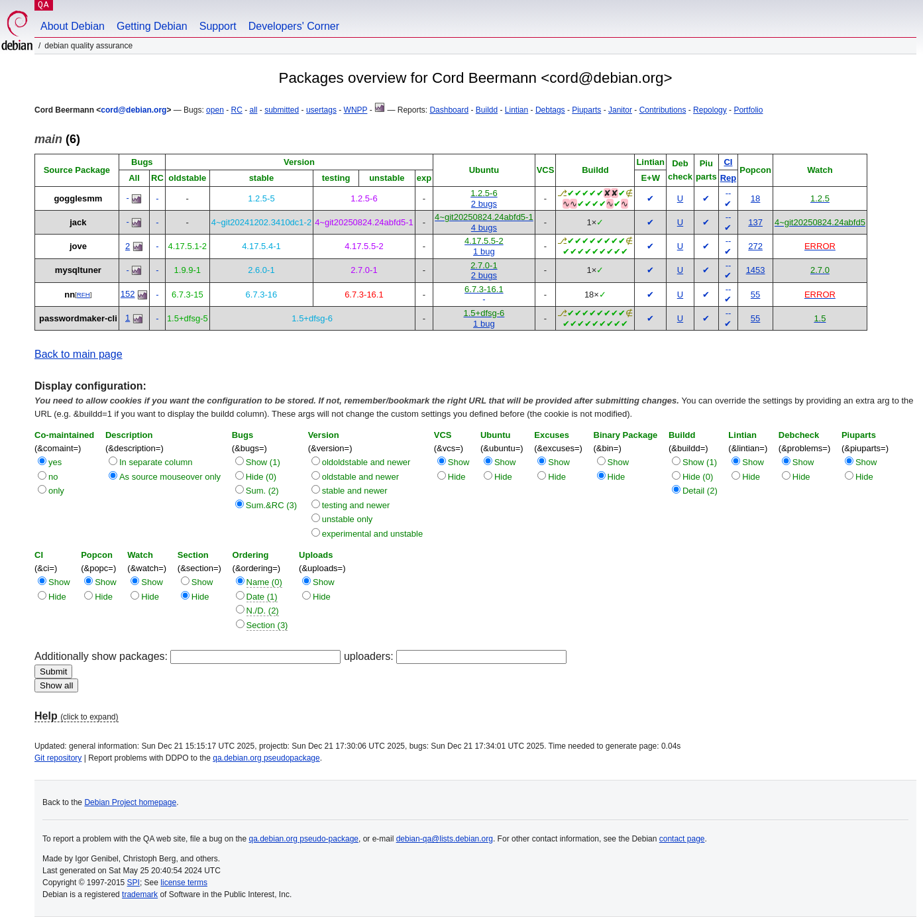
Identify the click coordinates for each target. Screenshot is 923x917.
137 (755, 222)
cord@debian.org (133, 110)
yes (55, 462)
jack (78, 222)
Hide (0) (261, 477)
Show (459, 462)
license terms (183, 882)
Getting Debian (152, 26)
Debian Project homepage (130, 802)
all (254, 110)
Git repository (57, 758)
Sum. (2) (262, 491)
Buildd (487, 110)
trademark (140, 894)
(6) (57, 139)
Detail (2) (700, 491)
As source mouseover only (170, 477)
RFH (83, 294)
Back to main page (78, 354)
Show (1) (263, 462)
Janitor (620, 110)
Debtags (550, 110)
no (53, 477)
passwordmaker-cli (78, 318)
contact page (682, 838)
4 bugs (484, 228)
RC (236, 110)
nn (69, 294)
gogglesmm (78, 198)
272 (755, 246)
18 (755, 198)
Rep (728, 178)
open (215, 110)
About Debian (72, 26)
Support (218, 26)
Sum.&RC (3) (271, 505)
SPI (133, 882)
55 (755, 294)
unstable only (347, 519)
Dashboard (448, 110)
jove (78, 246)
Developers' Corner (293, 26)
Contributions (662, 110)
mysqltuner (78, 270)
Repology (710, 110)
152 (128, 294)
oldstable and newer (360, 477)
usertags (321, 110)
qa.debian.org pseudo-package (303, 838)
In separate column (156, 462)
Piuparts (586, 110)
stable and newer (355, 491)
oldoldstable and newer (366, 462)
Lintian (516, 110)
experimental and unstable (372, 534)
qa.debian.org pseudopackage (266, 758)
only (56, 491)
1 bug (484, 251)
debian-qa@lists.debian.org (444, 838)
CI (728, 162)
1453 (755, 270)
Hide (457, 477)
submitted (281, 110)
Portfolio (748, 110)
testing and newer (356, 505)
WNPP (356, 110)
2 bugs (484, 204)
